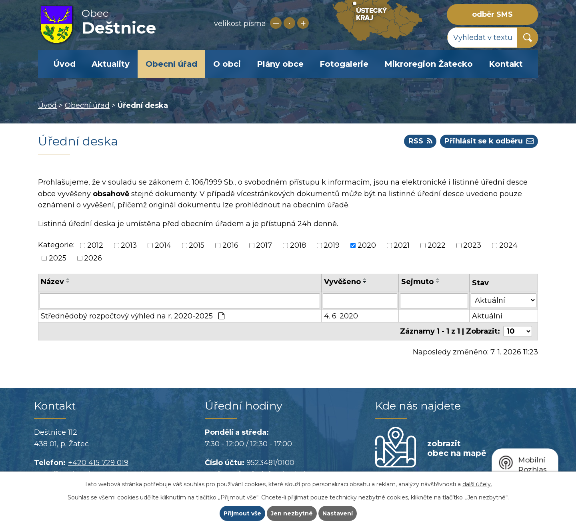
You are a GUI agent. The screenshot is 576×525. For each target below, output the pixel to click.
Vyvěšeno (342, 281)
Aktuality (111, 64)
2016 (230, 245)
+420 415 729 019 (98, 462)
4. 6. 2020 (341, 316)
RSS (420, 141)
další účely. (477, 484)
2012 (95, 245)
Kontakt (506, 64)
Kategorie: (56, 245)
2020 (367, 245)
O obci (227, 64)
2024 (508, 245)
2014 (163, 245)
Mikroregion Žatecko (428, 64)
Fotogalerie (344, 64)
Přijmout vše (242, 513)
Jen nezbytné (292, 513)
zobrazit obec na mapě (456, 448)
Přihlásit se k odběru (489, 141)
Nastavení (337, 513)
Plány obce (280, 64)
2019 (332, 245)
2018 (298, 245)
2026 (93, 258)
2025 (57, 258)
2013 (129, 245)
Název (52, 281)
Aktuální (487, 316)
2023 (472, 245)
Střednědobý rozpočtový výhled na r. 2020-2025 (132, 316)
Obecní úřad (171, 64)
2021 (402, 245)
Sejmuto (417, 281)
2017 (264, 245)
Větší (303, 23)
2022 (437, 245)
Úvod (64, 64)
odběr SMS (492, 14)
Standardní (289, 23)
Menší (276, 23)
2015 (196, 245)
